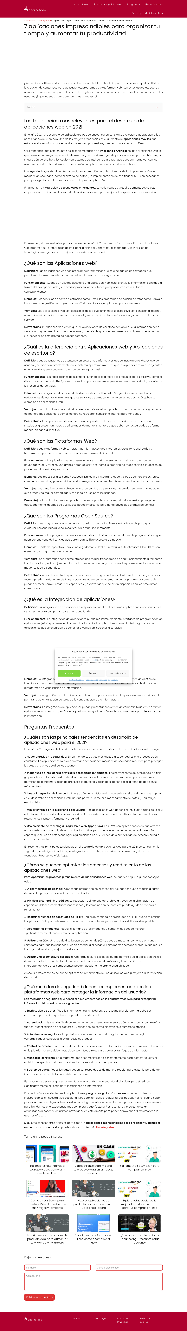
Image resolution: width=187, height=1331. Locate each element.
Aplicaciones (81, 4)
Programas (133, 4)
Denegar (93, 673)
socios (94, 660)
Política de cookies (76, 680)
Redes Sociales (154, 4)
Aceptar (69, 673)
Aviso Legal (100, 1318)
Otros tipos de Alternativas (147, 13)
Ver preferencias (118, 673)
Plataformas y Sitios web (108, 4)
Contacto (76, 1318)
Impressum (113, 680)
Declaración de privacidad (96, 680)
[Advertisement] (93, 59)
